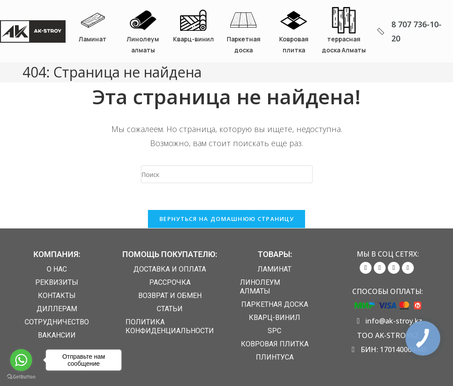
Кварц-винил (193, 39)
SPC (274, 331)
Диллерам (57, 309)
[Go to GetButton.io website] (21, 377)
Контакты (57, 295)
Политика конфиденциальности (169, 326)
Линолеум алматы (260, 286)
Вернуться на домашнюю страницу (226, 219)
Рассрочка (170, 282)
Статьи (170, 309)
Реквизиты (56, 282)
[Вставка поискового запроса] (227, 174)
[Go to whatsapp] (21, 360)
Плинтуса (275, 357)
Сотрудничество (57, 322)
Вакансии (57, 335)
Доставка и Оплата (169, 269)
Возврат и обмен (170, 295)
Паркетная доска (274, 304)
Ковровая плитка (275, 344)
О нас (57, 269)
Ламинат (93, 39)
